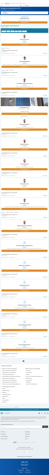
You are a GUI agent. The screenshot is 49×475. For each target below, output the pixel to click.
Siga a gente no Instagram (42, 413)
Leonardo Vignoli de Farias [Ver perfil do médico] (24, 344)
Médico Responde (18, 3)
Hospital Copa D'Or (29, 378)
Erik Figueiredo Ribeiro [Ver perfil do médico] (24, 124)
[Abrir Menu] (1, 5)
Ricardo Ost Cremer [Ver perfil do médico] (24, 39)
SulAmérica (4, 31)
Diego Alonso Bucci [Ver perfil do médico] (24, 144)
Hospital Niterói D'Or (24, 18)
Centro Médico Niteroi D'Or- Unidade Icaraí (9, 50)
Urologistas (4, 388)
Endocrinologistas (5, 396)
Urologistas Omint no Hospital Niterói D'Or (8, 378)
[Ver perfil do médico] (24, 36)
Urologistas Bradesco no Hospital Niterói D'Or (9, 372)
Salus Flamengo (28, 370)
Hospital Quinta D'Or (29, 380)
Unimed (8, 31)
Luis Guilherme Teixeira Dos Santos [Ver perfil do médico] (24, 83)
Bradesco (12, 31)
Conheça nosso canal (39, 413)
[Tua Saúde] (5, 413)
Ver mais (24, 31)
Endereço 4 (16, 212)
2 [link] (25, 361)
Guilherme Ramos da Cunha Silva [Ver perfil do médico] (24, 225)
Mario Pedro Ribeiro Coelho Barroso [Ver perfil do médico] (24, 245)
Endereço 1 (3, 48)
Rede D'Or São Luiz (21, 470)
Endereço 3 (12, 70)
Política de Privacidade (4, 436)
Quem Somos (3, 431)
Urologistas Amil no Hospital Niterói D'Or (8, 374)
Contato (26, 438)
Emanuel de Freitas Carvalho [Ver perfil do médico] (24, 305)
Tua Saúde (2, 3)
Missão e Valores (27, 431)
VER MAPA (45, 53)
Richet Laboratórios (28, 472)
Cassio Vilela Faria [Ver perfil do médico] (24, 164)
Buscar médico (7, 3)
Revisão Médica (27, 434)
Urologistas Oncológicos (6, 390)
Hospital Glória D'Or (29, 372)
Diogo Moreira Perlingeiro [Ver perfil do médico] (24, 265)
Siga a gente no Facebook (44, 413)
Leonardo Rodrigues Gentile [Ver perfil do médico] (24, 324)
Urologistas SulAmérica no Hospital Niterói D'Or (9, 370)
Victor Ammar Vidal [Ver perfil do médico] (24, 203)
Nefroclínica (28, 374)
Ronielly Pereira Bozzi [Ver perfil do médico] (24, 285)
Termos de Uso (27, 436)
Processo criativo (3, 434)
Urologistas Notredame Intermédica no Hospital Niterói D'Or (11, 376)
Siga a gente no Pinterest (47, 413)
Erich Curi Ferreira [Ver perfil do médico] (24, 183)
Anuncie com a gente (4, 438)
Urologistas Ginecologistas (6, 394)
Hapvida (20, 31)
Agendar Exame (12, 3)
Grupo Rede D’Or (29, 456)
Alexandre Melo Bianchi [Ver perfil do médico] (24, 61)
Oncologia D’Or (28, 470)
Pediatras (3, 398)
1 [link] (23, 361)
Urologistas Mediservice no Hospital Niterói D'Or (9, 380)
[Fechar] (47, 29)
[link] (27, 361)
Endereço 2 (7, 48)
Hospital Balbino (28, 382)
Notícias (23, 3)
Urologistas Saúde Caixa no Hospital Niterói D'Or (9, 382)
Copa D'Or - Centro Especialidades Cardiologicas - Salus (34, 376)
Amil (16, 31)
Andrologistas (4, 392)
